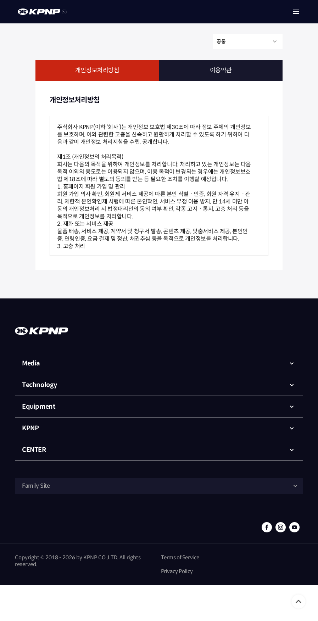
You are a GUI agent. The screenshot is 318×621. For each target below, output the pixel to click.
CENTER (159, 450)
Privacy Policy (177, 571)
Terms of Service (180, 557)
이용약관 (221, 70)
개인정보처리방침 (97, 70)
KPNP (159, 428)
